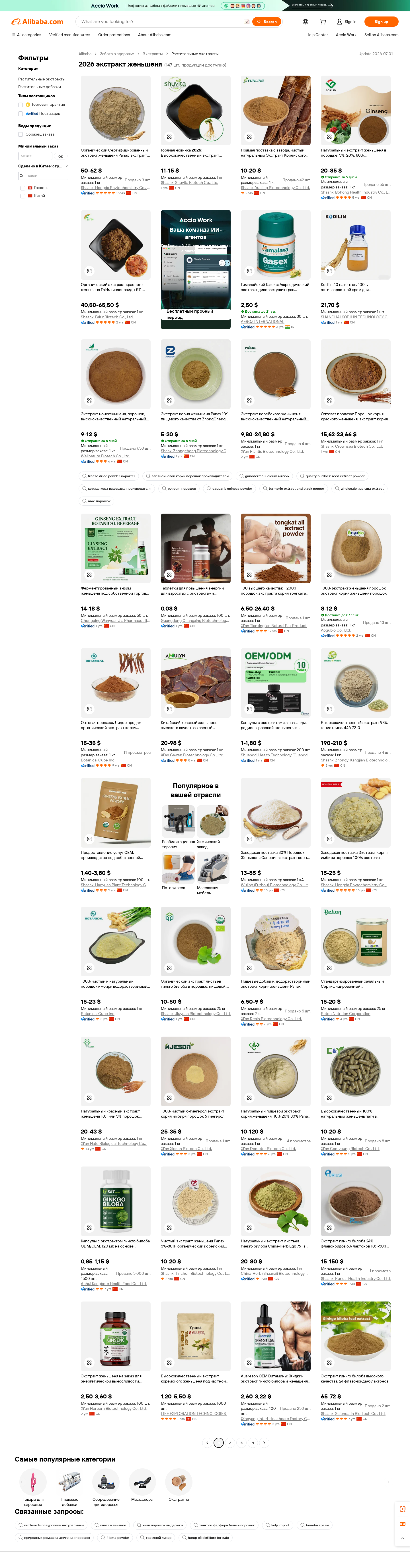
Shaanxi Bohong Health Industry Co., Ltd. (356, 192)
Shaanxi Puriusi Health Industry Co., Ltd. (356, 1278)
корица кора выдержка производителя (116, 488)
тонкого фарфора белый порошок (224, 1525)
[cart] (324, 22)
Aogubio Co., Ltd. (336, 630)
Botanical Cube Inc (97, 1013)
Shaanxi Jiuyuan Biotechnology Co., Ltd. (196, 1013)
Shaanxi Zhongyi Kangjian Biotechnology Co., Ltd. (356, 760)
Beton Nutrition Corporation (345, 1013)
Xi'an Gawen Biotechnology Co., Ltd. (192, 755)
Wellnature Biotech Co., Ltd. (105, 456)
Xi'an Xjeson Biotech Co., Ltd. (186, 1148)
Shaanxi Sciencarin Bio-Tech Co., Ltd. (353, 1413)
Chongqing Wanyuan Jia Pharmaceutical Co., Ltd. (116, 620)
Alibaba (85, 53)
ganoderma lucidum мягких (264, 476)
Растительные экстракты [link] (195, 53)
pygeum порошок (179, 488)
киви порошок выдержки (160, 1525)
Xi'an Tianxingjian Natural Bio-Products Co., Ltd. (276, 625)
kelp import (278, 1525)
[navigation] (43, 749)
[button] (246, 21)
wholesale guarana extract (359, 488)
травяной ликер (155, 1537)
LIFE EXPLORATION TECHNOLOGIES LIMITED (196, 1413)
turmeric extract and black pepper (293, 488)
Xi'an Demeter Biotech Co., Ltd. (268, 1148)
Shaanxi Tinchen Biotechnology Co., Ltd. (196, 1273)
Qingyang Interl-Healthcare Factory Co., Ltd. (276, 1418)
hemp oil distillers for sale (205, 1537)
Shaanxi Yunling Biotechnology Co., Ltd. (275, 187)
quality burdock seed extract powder (332, 476)
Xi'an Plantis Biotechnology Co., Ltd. (272, 451)
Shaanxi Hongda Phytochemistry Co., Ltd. (116, 187)
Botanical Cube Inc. (98, 760)
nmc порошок (96, 501)
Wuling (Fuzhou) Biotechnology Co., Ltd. (276, 885)
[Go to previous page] (207, 1443)
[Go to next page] (264, 1443)
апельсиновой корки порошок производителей (187, 476)
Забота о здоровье (117, 53)
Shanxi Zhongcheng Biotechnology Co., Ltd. (196, 451)
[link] (402, 1509)
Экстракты (153, 53)
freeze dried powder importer (108, 476)
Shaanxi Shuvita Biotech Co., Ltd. (189, 182)
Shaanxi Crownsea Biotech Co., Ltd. (352, 446)
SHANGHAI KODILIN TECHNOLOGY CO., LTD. (356, 317)
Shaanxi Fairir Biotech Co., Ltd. (107, 317)
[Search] (266, 21)
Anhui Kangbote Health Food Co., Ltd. (114, 1283)
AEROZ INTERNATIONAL (262, 321)
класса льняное (110, 1525)
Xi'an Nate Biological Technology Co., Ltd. (116, 1143)
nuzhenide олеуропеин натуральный (51, 1525)
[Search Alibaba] (160, 21)
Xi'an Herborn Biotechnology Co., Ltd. (114, 1408)
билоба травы (314, 1525)
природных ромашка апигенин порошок (54, 1537)
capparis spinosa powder (229, 488)
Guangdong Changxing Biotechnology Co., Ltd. (196, 620)
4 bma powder (115, 1537)
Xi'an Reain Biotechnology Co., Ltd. (271, 1018)
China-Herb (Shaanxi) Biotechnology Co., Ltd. (276, 1273)
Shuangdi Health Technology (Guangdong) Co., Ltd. (276, 755)
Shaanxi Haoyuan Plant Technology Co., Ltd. (116, 885)
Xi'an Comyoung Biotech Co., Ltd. (350, 1148)
